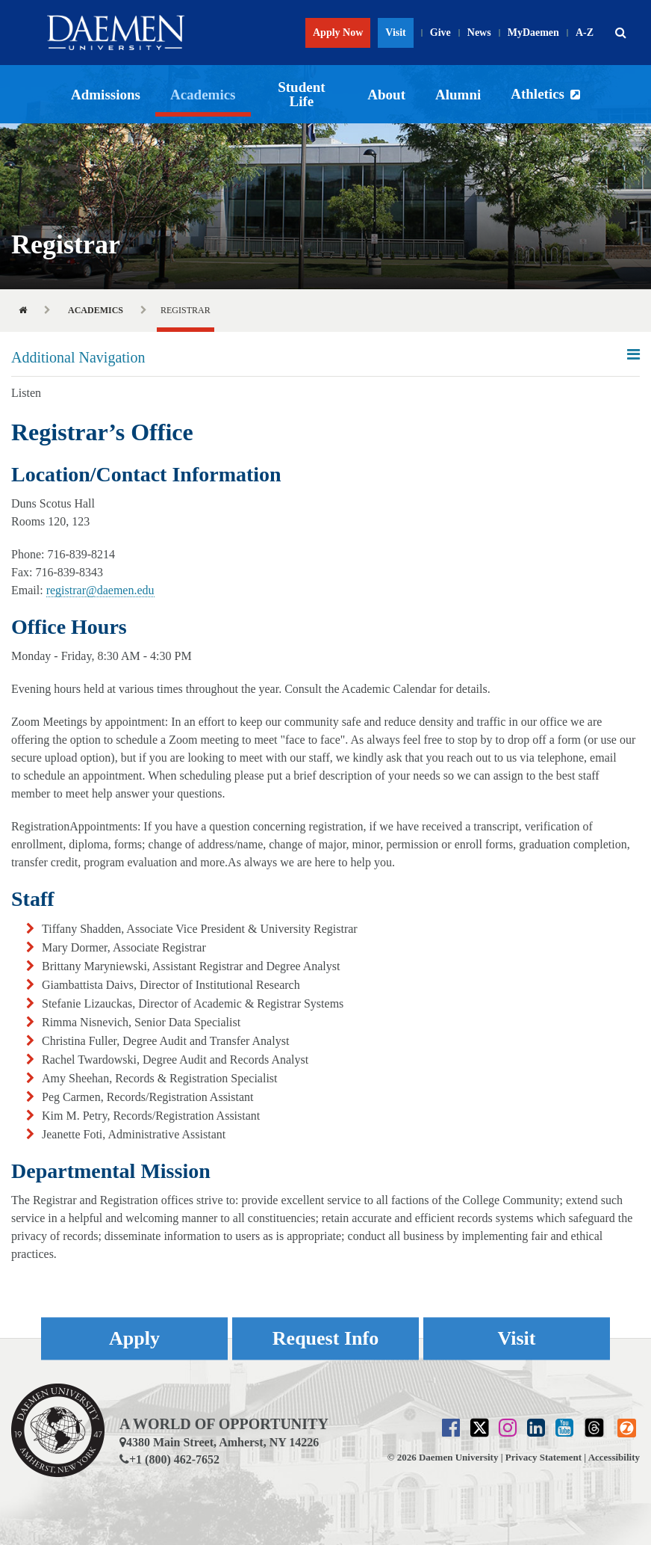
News (479, 32)
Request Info (325, 1338)
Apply (134, 1338)
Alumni (458, 94)
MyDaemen (533, 32)
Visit (395, 32)
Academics (203, 94)
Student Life (301, 94)
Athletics (537, 94)
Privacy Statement (543, 1457)
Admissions (105, 94)
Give (440, 32)
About (386, 94)
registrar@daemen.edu (100, 590)
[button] (620, 33)
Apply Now (338, 32)
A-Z (585, 32)
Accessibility (614, 1457)
